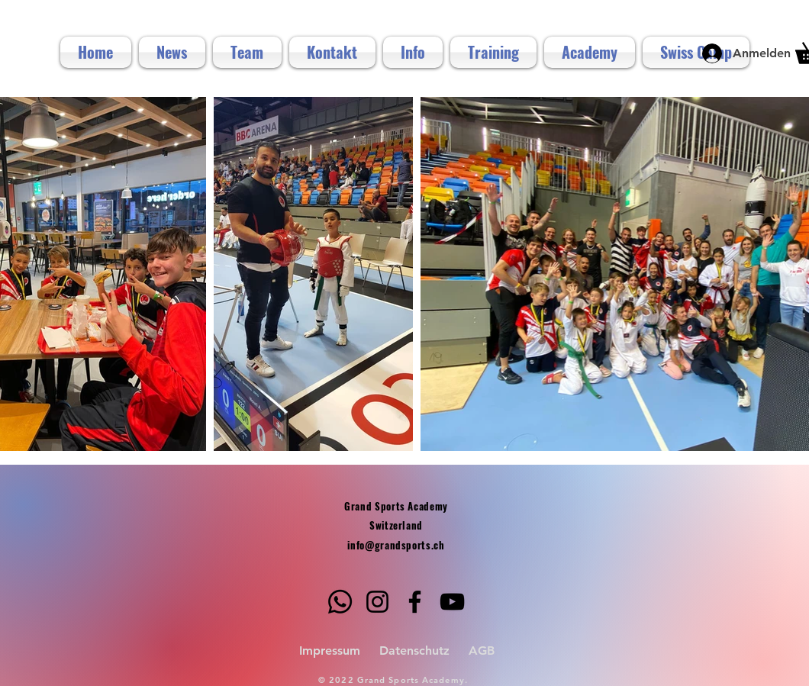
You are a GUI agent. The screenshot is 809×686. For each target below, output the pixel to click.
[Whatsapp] (340, 602)
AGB (482, 650)
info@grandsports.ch (395, 544)
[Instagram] (377, 602)
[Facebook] (415, 602)
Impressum (329, 650)
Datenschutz (414, 650)
